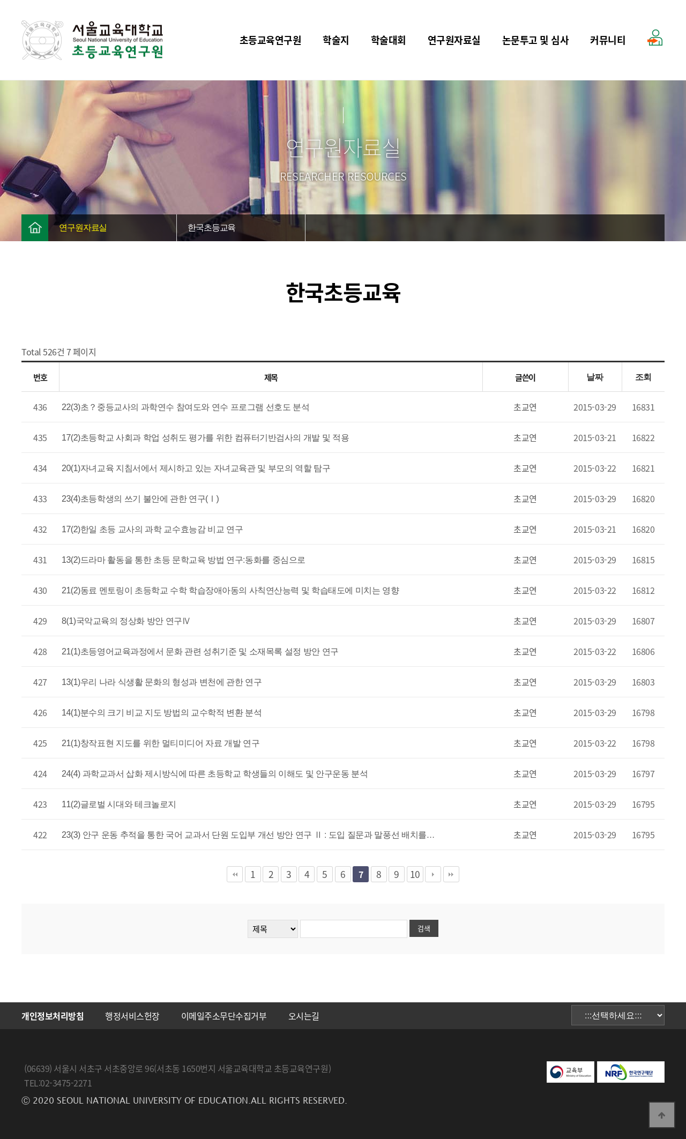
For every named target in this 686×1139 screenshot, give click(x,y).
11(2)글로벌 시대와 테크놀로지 (119, 804)
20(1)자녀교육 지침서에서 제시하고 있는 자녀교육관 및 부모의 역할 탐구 (196, 468)
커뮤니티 (607, 40)
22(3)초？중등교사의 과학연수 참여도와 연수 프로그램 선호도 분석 (185, 407)
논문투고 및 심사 (535, 40)
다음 (433, 874)
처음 (235, 874)
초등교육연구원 (271, 40)
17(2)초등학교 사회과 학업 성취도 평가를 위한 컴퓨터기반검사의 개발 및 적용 (205, 437)
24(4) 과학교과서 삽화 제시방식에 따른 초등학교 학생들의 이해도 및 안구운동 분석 (215, 773)
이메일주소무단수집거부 (224, 1015)
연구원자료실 (454, 40)
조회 (643, 377)
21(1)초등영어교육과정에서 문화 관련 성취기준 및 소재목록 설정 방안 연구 (200, 651)
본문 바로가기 (0, 0)
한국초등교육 (211, 227)
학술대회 (388, 40)
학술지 (336, 40)
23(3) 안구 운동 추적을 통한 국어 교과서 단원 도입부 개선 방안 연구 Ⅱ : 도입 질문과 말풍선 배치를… (248, 834)
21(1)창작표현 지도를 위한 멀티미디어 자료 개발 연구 (160, 743)
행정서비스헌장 (132, 1015)
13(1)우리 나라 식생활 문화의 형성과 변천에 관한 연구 (162, 682)
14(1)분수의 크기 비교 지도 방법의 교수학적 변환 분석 (162, 712)
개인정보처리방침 (52, 1015)
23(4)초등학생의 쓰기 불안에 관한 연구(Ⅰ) (140, 498)
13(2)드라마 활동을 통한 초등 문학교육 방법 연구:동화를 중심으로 (183, 559)
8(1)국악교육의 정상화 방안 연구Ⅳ (126, 621)
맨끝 (451, 874)
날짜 (594, 377)
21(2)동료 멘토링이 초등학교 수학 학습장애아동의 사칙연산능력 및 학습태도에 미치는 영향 (230, 590)
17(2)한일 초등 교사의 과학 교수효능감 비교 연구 (152, 529)
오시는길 (303, 1015)
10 (415, 874)
